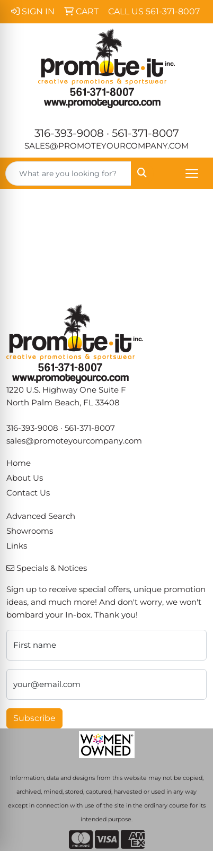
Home (18, 463)
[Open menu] (191, 173)
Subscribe (34, 718)
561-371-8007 (145, 133)
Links (16, 546)
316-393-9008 (69, 133)
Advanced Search (40, 516)
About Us (24, 478)
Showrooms (29, 531)
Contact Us (28, 493)
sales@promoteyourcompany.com (106, 146)
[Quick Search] (68, 173)
